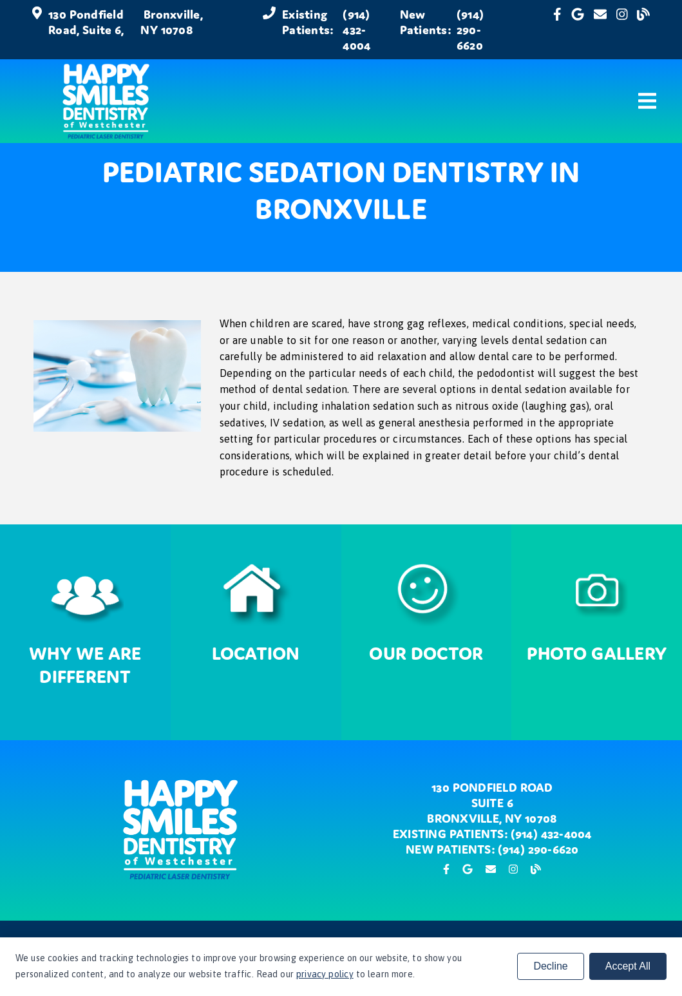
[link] (557, 29)
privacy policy (325, 974)
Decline (550, 966)
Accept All (627, 966)
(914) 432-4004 (356, 29)
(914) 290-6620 (470, 29)
